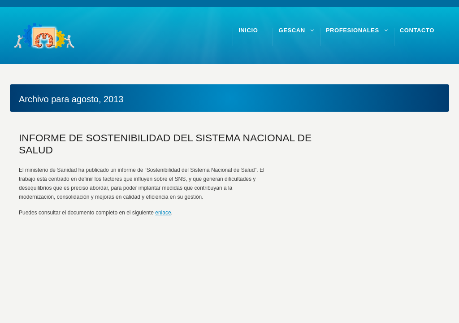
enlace (163, 213)
